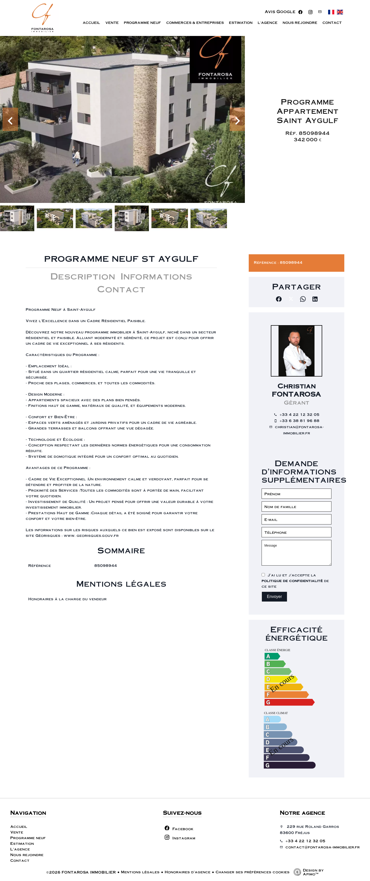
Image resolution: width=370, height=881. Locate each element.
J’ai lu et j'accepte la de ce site (295, 580)
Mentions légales (140, 871)
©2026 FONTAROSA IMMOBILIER (81, 872)
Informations (156, 276)
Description (82, 276)
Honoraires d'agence (187, 871)
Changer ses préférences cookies (253, 871)
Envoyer (274, 596)
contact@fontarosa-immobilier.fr (322, 847)
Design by (307, 872)
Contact (121, 288)
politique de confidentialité (292, 580)
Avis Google (280, 12)
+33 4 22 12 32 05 (299, 414)
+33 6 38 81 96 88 (299, 420)
